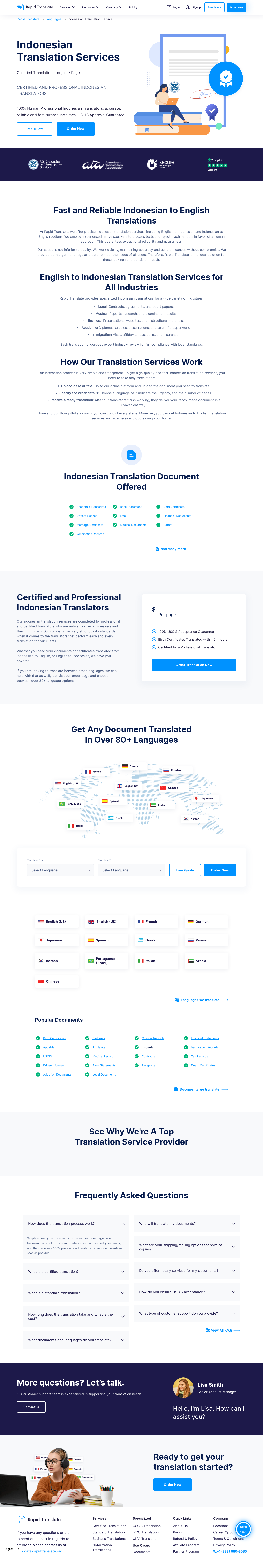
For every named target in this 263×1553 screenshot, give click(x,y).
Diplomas (98, 1038)
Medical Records (103, 1056)
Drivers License (87, 515)
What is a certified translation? (76, 1272)
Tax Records (199, 1056)
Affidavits (98, 1047)
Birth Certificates (54, 1038)
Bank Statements (103, 1065)
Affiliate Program (186, 1545)
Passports (148, 1065)
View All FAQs (223, 1330)
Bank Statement (131, 506)
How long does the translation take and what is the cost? (76, 1316)
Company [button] (112, 7)
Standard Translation (108, 1532)
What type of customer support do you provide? (187, 1313)
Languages (53, 19)
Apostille (48, 1047)
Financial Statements (205, 1038)
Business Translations (109, 1539)
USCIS (47, 1056)
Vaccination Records (90, 534)
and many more (175, 549)
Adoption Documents (57, 1074)
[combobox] (12, 1549)
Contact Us (31, 1407)
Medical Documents (133, 525)
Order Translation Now (194, 665)
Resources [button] (88, 7)
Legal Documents (104, 1074)
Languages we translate (201, 1000)
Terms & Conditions (228, 1539)
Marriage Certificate (90, 525)
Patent (168, 525)
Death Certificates (203, 1065)
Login (173, 7)
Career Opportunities (229, 1532)
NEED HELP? (243, 1529)
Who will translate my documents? (187, 1224)
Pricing (133, 7)
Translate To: (105, 860)
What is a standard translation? (76, 1293)
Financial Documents (177, 515)
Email (123, 515)
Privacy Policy (224, 1545)
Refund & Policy (185, 1539)
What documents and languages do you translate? (76, 1340)
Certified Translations (109, 1526)
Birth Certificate (174, 506)
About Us (180, 1526)
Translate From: (36, 860)
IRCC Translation (146, 1532)
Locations (220, 1526)
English (9, 1549)
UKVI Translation (145, 1539)
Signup (193, 7)
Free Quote (214, 7)
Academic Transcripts (91, 506)
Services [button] (65, 7)
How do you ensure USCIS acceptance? (187, 1292)
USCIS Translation (147, 1526)
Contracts (148, 1056)
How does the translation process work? (76, 1224)
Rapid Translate (28, 19)
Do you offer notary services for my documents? (187, 1271)
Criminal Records (153, 1038)
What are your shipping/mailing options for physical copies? (187, 1247)
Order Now (236, 7)
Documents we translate (201, 1089)
